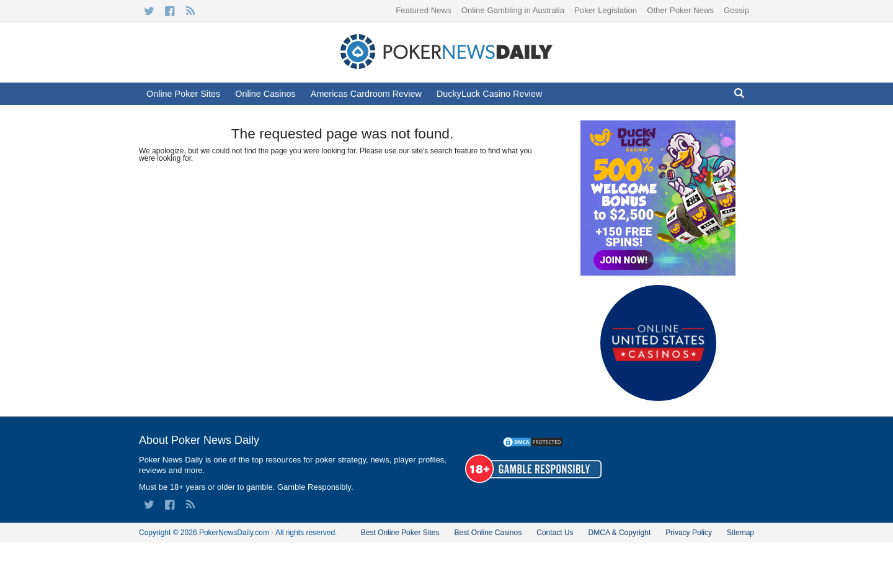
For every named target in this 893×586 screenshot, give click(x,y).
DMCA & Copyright (620, 532)
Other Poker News (680, 10)
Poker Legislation (605, 10)
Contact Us (554, 532)
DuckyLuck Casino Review (489, 94)
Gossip (736, 10)
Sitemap (740, 532)
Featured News (423, 10)
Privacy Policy (688, 532)
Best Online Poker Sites (400, 532)
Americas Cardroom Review (366, 94)
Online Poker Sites (183, 94)
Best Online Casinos (488, 532)
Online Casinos (265, 94)
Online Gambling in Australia (512, 10)
